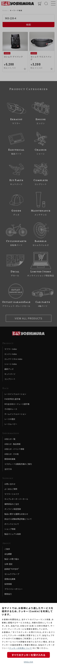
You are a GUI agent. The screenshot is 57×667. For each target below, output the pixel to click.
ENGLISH (28, 661)
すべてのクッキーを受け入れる (28, 655)
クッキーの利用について (20, 648)
